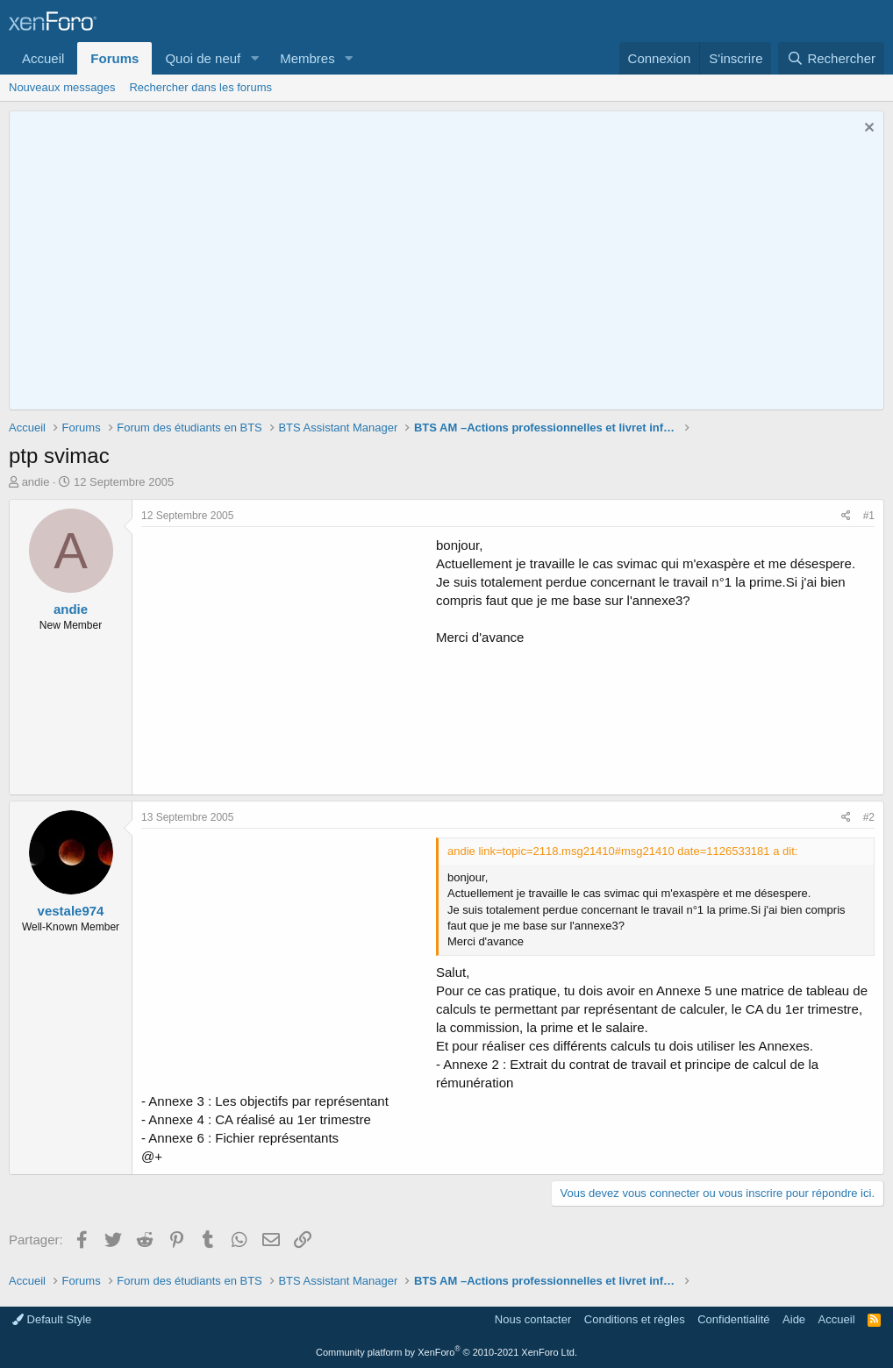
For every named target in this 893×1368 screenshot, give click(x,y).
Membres (307, 58)
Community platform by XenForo (446, 1352)
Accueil (43, 58)
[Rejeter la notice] (867, 129)
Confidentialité (733, 1319)
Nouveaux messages (62, 87)
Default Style (51, 1319)
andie (36, 481)
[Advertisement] (288, 658)
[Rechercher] (831, 58)
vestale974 (71, 910)
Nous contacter (533, 1319)
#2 (869, 817)
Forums (114, 58)
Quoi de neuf (202, 58)
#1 (869, 515)
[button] (254, 58)
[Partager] (846, 516)
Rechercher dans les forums (200, 87)
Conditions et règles (634, 1319)
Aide (793, 1319)
